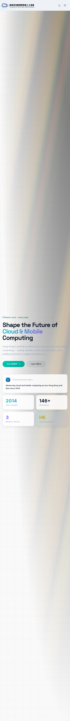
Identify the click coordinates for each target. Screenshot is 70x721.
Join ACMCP (14, 364)
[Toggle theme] (59, 5)
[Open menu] (64, 5)
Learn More (36, 364)
